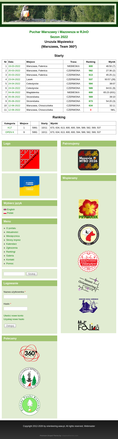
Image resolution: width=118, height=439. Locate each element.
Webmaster (89, 426)
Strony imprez (13, 240)
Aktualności (12, 232)
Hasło (7, 303)
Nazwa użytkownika (15, 292)
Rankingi (10, 251)
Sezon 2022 (59, 37)
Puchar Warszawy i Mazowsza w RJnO (58, 32)
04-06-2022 (14, 92)
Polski (8, 213)
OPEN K (9, 132)
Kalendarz (11, 244)
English (9, 209)
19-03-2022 (14, 66)
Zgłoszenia (12, 247)
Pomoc (9, 263)
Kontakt (10, 259)
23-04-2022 (14, 79)
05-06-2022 (14, 96)
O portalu (11, 228)
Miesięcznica (12, 236)
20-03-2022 (14, 70)
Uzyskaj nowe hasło (14, 319)
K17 (10, 127)
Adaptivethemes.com (70, 436)
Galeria (10, 255)
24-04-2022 (14, 83)
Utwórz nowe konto (13, 315)
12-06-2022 (14, 105)
